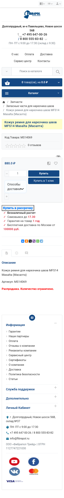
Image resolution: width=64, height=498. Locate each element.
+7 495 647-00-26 (34, 34)
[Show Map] (32, 318)
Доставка (46, 54)
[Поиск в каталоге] (32, 71)
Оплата (29, 54)
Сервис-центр (22, 61)
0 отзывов (34, 145)
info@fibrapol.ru (19, 438)
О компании (16, 364)
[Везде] (7, 71)
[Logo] (32, 14)
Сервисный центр (20, 355)
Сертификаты (17, 360)
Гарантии (14, 331)
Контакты (44, 61)
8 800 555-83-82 (31, 39)
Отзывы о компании (22, 345)
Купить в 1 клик (44, 180)
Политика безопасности (24, 374)
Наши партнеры (19, 336)
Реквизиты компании (22, 350)
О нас (15, 54)
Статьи (13, 379)
